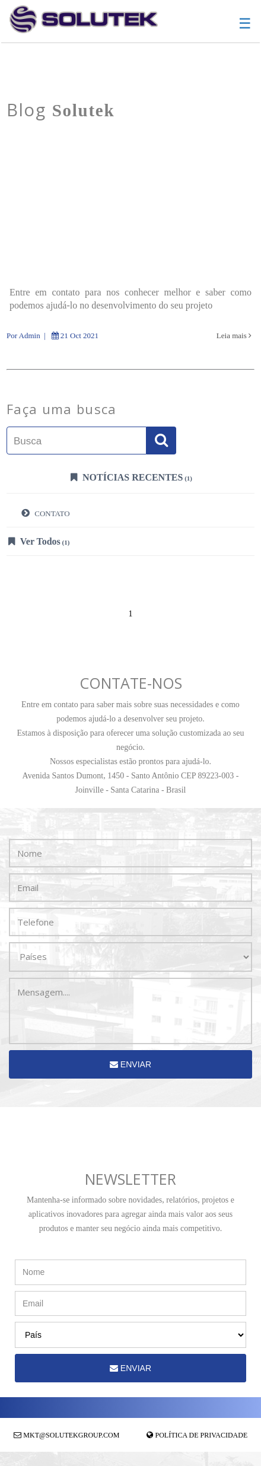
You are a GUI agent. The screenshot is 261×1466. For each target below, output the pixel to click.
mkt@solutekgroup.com (71, 1435)
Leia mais (234, 335)
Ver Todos (38, 541)
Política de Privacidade (201, 1435)
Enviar (130, 1064)
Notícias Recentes (131, 477)
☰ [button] (245, 23)
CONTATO (45, 513)
